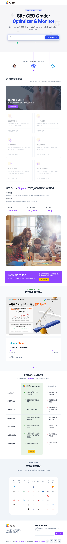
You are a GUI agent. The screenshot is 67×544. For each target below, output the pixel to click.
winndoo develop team (40, 541)
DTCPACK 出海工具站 (20, 541)
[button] (32, 70)
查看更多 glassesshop (15, 357)
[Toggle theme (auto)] (47, 541)
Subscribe (59, 534)
